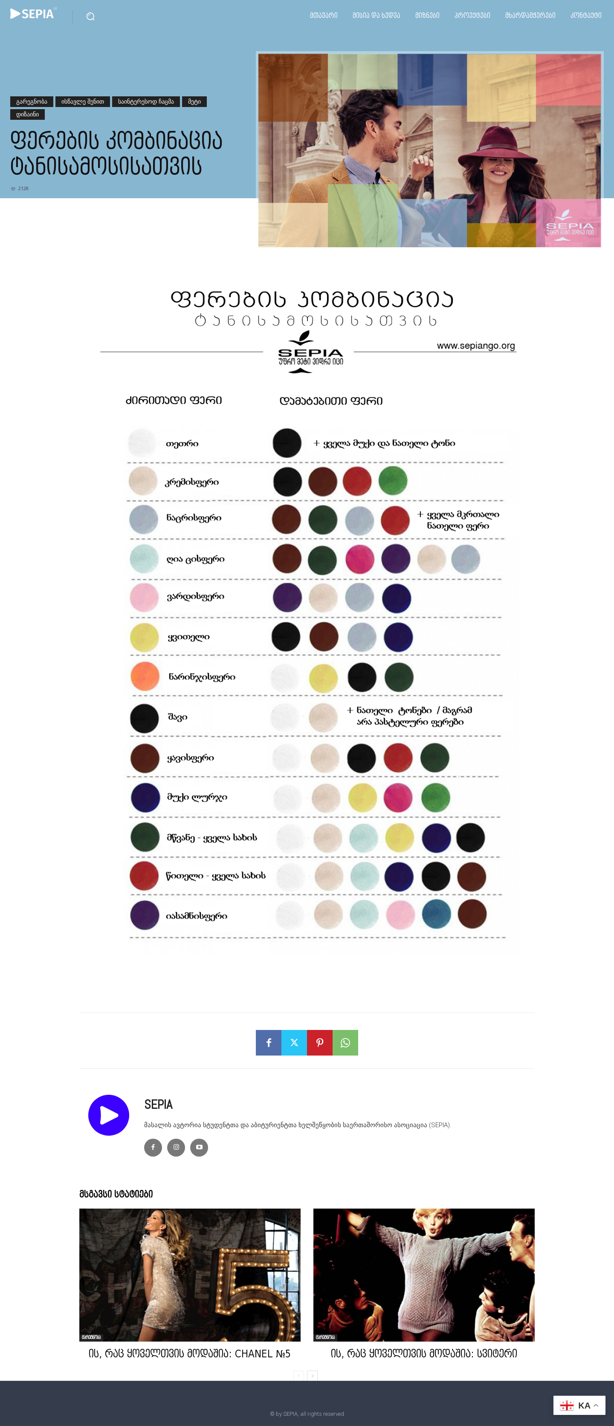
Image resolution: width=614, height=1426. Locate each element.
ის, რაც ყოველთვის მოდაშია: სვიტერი (424, 1355)
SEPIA (158, 1104)
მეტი (194, 101)
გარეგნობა (31, 101)
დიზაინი (27, 114)
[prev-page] (298, 1376)
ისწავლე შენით (82, 101)
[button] (90, 16)
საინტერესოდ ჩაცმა (146, 101)
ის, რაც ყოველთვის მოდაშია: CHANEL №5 (190, 1355)
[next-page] (312, 1376)
